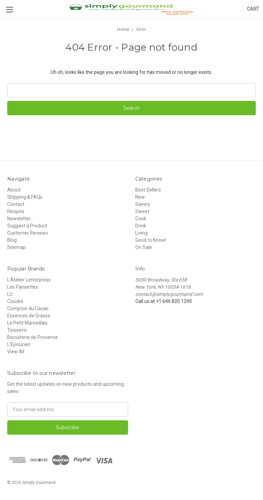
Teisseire (17, 330)
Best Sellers (148, 190)
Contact (15, 204)
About (14, 190)
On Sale (143, 247)
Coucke (15, 301)
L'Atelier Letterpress (29, 279)
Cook (140, 218)
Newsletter (19, 218)
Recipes (15, 211)
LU (10, 294)
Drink (140, 225)
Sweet (142, 211)
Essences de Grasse (28, 315)
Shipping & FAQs (24, 197)
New (140, 197)
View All (15, 351)
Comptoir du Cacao (28, 308)
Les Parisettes (22, 287)
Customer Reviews (27, 233)
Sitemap (16, 247)
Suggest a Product (27, 225)
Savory (142, 204)
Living (141, 233)
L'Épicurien (18, 344)
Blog (12, 240)
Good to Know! (150, 240)
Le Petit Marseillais (27, 323)
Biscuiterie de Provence (32, 337)
